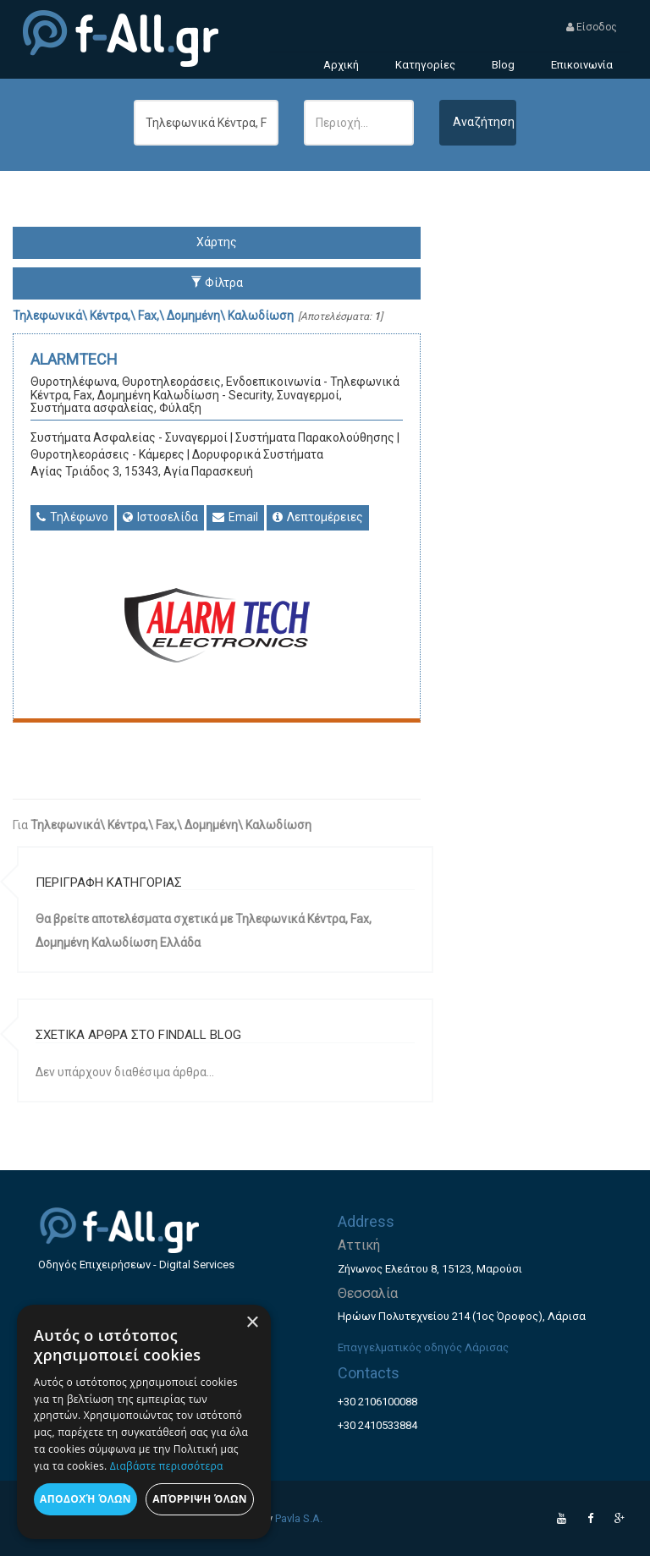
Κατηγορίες (425, 64)
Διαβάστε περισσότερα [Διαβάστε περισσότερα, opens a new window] (166, 1466)
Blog (503, 64)
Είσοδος (591, 27)
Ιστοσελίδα (160, 517)
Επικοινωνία (582, 64)
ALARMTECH (74, 359)
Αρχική (341, 64)
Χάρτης (216, 242)
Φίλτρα (216, 282)
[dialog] (144, 1422)
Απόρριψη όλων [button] (199, 1499)
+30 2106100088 (377, 1401)
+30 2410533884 (377, 1425)
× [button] (251, 1323)
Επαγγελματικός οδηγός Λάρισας (423, 1347)
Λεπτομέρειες (318, 517)
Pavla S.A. (298, 1518)
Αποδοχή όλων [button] (85, 1499)
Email (235, 517)
